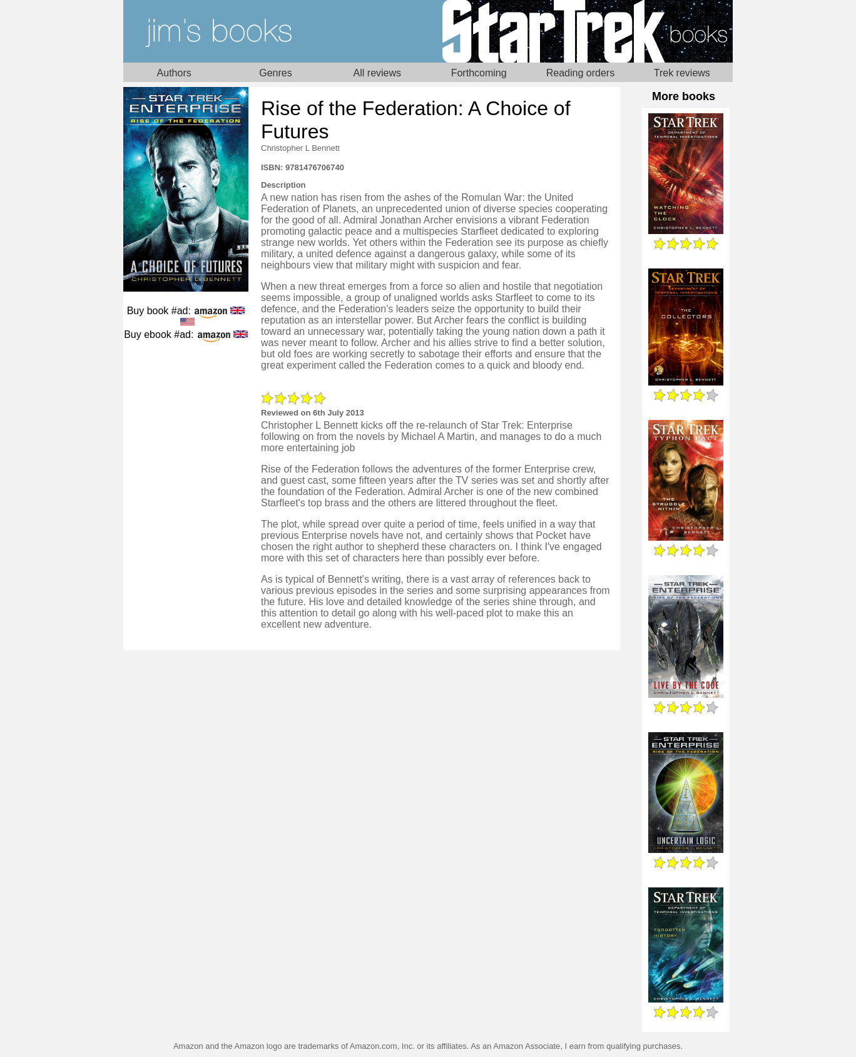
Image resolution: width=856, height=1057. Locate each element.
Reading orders (580, 73)
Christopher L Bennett (300, 148)
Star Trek (580, 31)
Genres (275, 73)
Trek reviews (682, 73)
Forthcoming (479, 73)
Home (275, 31)
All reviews (377, 73)
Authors (174, 73)
